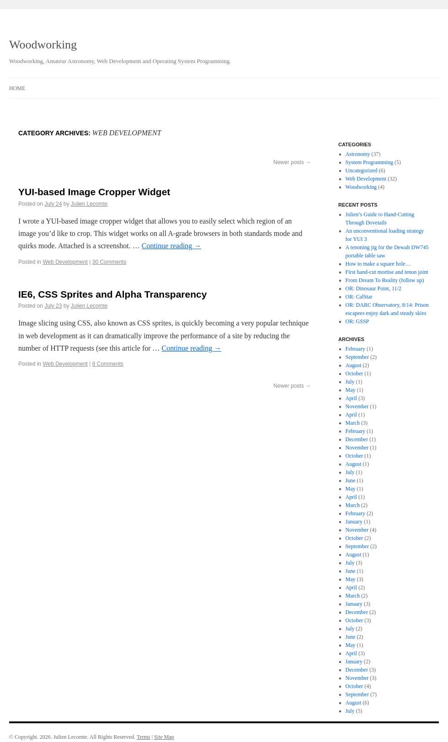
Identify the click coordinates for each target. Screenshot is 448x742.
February (355, 349)
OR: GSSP (357, 321)
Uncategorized (362, 170)
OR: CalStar (359, 297)
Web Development (65, 262)
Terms (143, 737)
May (351, 390)
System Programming (369, 162)
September (357, 357)
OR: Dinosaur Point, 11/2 (373, 288)
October (354, 373)
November (357, 406)
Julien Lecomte (89, 204)
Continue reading (172, 246)
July (350, 382)
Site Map (164, 737)
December (357, 439)
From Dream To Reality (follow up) (385, 280)
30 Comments (109, 262)
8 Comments (107, 364)
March (353, 423)
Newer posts (292, 162)
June (351, 480)
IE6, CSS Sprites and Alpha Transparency (112, 294)
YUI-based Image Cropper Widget (94, 192)
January (354, 521)
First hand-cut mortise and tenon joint (387, 272)
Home (17, 88)
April (351, 398)
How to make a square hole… (378, 264)
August (354, 365)
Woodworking (43, 44)
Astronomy (358, 154)
